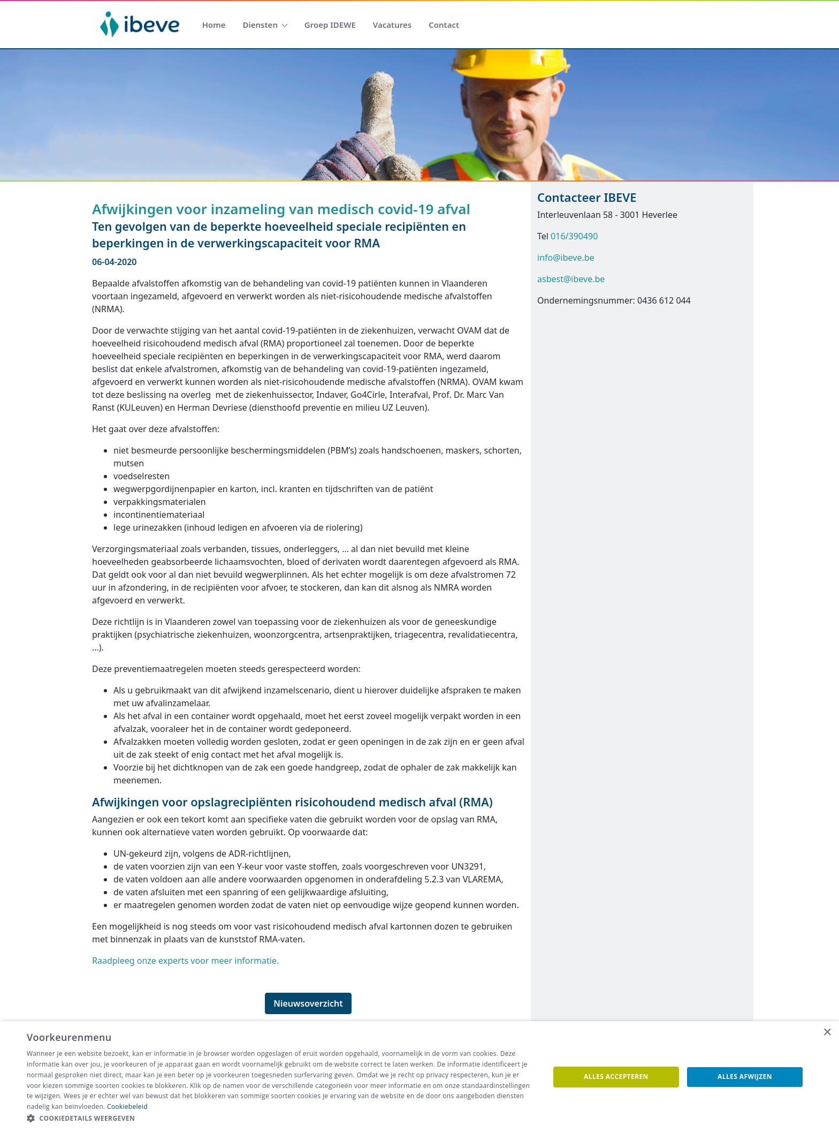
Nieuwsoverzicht (308, 1003)
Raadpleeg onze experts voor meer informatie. (185, 960)
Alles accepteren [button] (616, 1076)
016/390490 (574, 236)
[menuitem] (214, 24)
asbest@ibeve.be (571, 279)
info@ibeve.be (565, 257)
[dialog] (419, 1077)
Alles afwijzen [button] (745, 1076)
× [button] (827, 1033)
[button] (280, 1118)
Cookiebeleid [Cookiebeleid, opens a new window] (127, 1106)
